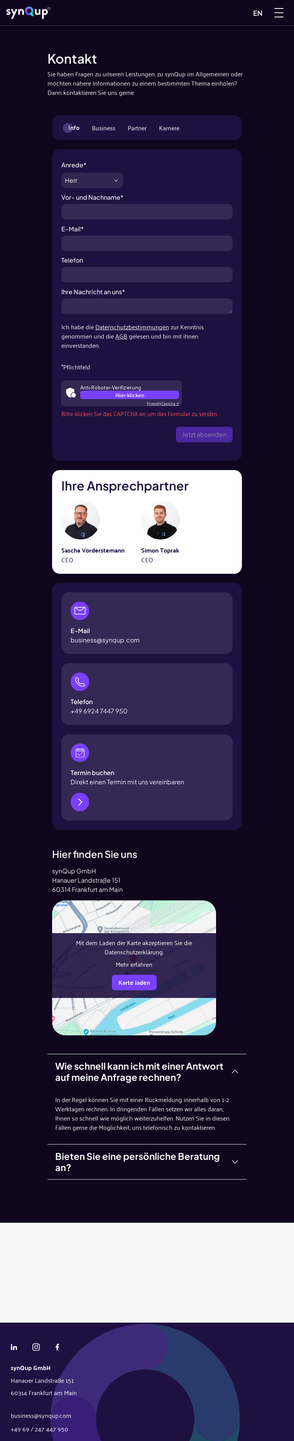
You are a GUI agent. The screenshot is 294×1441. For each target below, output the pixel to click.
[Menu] (279, 13)
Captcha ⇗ (163, 403)
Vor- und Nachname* (147, 200)
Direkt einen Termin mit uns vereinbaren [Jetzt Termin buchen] (127, 782)
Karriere (169, 127)
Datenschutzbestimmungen (132, 326)
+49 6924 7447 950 (99, 711)
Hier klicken (129, 395)
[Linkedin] (14, 1345)
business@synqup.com (105, 640)
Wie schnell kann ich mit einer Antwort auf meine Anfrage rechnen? (139, 1071)
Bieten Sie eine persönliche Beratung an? (137, 1161)
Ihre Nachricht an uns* (147, 295)
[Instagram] (36, 1346)
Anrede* (92, 168)
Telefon (147, 263)
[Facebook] (57, 1345)
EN (257, 12)
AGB (121, 335)
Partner (137, 127)
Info (73, 127)
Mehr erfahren (134, 964)
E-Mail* (147, 232)
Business (103, 127)
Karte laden (134, 982)
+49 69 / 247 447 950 (39, 1428)
